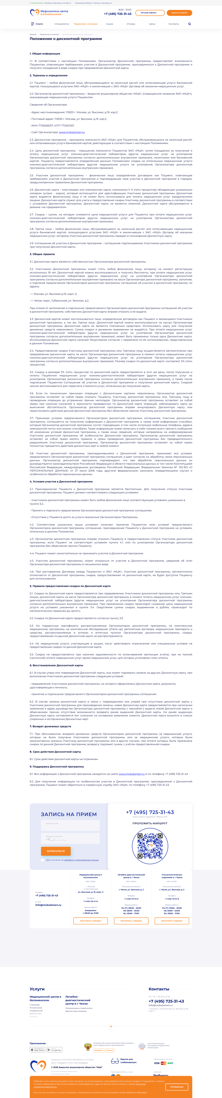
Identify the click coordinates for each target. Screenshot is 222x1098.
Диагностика (35, 1013)
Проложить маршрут (150, 823)
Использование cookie (60, 1074)
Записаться (56, 851)
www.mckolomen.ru (72, 132)
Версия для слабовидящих (128, 1061)
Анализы (34, 1016)
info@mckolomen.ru (48, 905)
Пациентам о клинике (86, 24)
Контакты (174, 24)
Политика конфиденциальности (64, 1071)
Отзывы (131, 24)
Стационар (35, 1005)
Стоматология (36, 1011)
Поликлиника (36, 1008)
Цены (152, 24)
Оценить (110, 1050)
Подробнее (98, 1050)
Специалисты (62, 24)
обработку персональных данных (81, 860)
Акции (109, 24)
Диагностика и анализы (76, 1011)
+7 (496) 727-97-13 (131, 899)
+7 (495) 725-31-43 (150, 812)
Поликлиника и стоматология (78, 1008)
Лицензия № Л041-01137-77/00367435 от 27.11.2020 (72, 1060)
